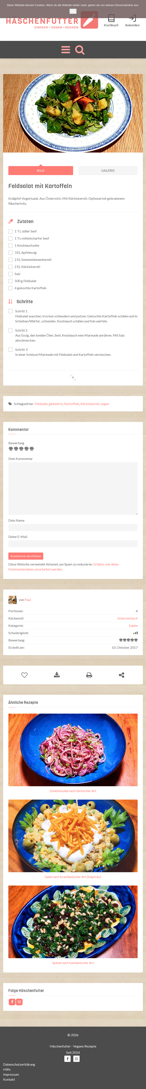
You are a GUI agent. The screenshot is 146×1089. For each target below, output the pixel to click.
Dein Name (16, 520)
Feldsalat (41, 403)
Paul (28, 600)
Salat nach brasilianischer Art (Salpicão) (73, 876)
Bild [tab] (40, 170)
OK (73, 11)
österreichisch (127, 618)
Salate (133, 625)
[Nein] (141, 9)
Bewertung (16, 443)
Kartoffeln (71, 403)
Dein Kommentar (20, 459)
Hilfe (6, 1069)
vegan (104, 403)
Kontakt (9, 1079)
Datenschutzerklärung (19, 1064)
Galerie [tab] (108, 170)
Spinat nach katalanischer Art (73, 963)
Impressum (11, 1074)
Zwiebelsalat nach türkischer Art (73, 790)
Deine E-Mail (17, 537)
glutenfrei (56, 403)
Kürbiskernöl (89, 403)
